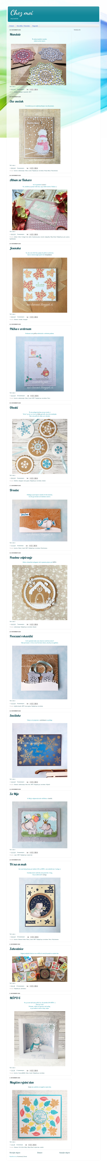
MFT (30, 92)
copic (15, 855)
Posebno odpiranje (21, 557)
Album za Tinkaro (21, 180)
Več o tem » (13, 86)
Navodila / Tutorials (23, 26)
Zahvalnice (16, 949)
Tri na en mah (18, 864)
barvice (16, 170)
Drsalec (14, 490)
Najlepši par (35, 170)
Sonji (29, 1087)
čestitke (16, 92)
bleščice (16, 480)
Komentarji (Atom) (22, 1156)
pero (64, 237)
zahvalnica (23, 988)
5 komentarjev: (21, 317)
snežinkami (43, 720)
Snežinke (15, 715)
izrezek (42, 237)
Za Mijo (14, 794)
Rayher (34, 627)
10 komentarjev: (21, 395)
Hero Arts (27, 784)
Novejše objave (15, 1153)
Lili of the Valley (23, 1147)
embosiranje (21, 170)
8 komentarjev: (21, 703)
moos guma (26, 480)
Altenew (16, 319)
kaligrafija (47, 237)
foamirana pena (36, 237)
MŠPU (54, 562)
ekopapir (20, 92)
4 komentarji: (20, 545)
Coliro (19, 237)
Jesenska (15, 248)
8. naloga (43, 874)
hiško (39, 414)
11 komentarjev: (20, 1070)
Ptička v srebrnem (20, 329)
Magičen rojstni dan (22, 1082)
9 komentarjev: (21, 89)
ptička (35, 333)
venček (42, 1147)
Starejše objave (64, 1153)
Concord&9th (21, 1073)
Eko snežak (16, 101)
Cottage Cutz (25, 237)
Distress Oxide (22, 939)
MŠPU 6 (15, 998)
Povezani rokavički (21, 636)
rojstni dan (29, 855)
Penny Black (47, 170)
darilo (30, 237)
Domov (11, 26)
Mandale (15, 34)
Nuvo (48, 398)
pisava (67, 237)
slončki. (50, 798)
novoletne (41, 170)
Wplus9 (48, 784)
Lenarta (43, 184)
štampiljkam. (48, 254)
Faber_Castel (28, 170)
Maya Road (53, 237)
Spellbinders (13, 239)
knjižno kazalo (17, 706)
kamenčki (25, 92)
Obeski (14, 407)
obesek (44, 480)
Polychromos (54, 170)
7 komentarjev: (21, 624)
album (15, 237)
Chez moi (21, 12)
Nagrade (35, 26)
